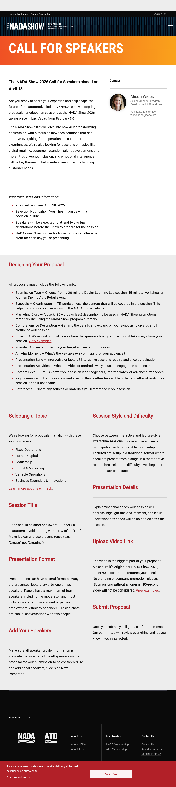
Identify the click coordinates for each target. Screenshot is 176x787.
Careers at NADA (151, 753)
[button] (170, 26)
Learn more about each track (30, 488)
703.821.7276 (138, 111)
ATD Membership (116, 749)
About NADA (78, 744)
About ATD (77, 749)
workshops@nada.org (143, 115)
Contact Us (147, 744)
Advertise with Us (151, 749)
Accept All (110, 773)
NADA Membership (117, 744)
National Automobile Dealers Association (30, 14)
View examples (40, 341)
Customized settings (20, 777)
